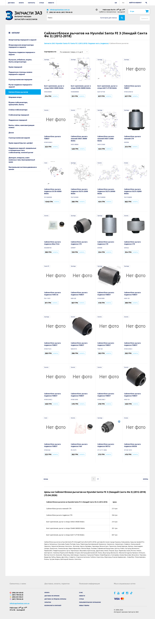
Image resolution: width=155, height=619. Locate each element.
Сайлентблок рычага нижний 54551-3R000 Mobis (79, 138)
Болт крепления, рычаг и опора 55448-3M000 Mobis (81, 87)
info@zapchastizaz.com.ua (60, 10)
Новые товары (84, 605)
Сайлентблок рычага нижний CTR (132, 137)
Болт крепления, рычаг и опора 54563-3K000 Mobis (54, 87)
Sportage (46, 59)
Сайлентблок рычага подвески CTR (79, 243)
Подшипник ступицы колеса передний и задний (20, 73)
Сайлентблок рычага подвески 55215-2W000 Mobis (106, 191)
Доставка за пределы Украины (55, 599)
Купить (55, 96)
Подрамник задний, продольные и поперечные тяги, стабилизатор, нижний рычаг (22, 150)
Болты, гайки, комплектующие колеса (21, 126)
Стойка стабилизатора (18, 110)
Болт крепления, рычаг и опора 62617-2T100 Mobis (107, 87)
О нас (81, 592)
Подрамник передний (18, 120)
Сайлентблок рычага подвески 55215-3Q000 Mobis (133, 191)
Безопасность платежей (52, 605)
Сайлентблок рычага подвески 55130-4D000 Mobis (52, 191)
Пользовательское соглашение (90, 602)
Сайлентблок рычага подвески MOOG (132, 445)
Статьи (41, 2)
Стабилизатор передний (19, 115)
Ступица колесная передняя (20, 79)
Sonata (126, 163)
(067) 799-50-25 (66, 12)
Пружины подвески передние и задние (22, 53)
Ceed (45, 163)
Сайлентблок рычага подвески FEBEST (79, 293)
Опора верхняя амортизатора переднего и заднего (21, 46)
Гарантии (47, 602)
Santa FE (46, 266)
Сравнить (144, 18)
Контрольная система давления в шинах (23, 168)
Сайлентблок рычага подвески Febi (79, 445)
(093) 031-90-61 (17, 597)
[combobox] (73, 52)
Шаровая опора (15, 97)
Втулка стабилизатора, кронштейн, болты (18, 103)
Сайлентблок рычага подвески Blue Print (52, 243)
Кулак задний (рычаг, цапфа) (21, 143)
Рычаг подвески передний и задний (20, 86)
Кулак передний (15, 67)
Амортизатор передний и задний (22, 40)
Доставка (11, 2)
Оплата (21, 2)
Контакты (31, 2)
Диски (11, 132)
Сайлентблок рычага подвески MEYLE (105, 445)
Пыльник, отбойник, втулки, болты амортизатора (20, 61)
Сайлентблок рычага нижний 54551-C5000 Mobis (105, 138)
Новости (51, 2)
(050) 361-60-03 (54, 12)
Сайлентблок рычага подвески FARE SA (52, 293)
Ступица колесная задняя (19, 138)
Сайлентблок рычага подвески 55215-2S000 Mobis (79, 191)
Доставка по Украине (51, 595)
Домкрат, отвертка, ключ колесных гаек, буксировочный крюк (22, 160)
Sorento (46, 110)
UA (116, 3)
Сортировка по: (50, 52)
